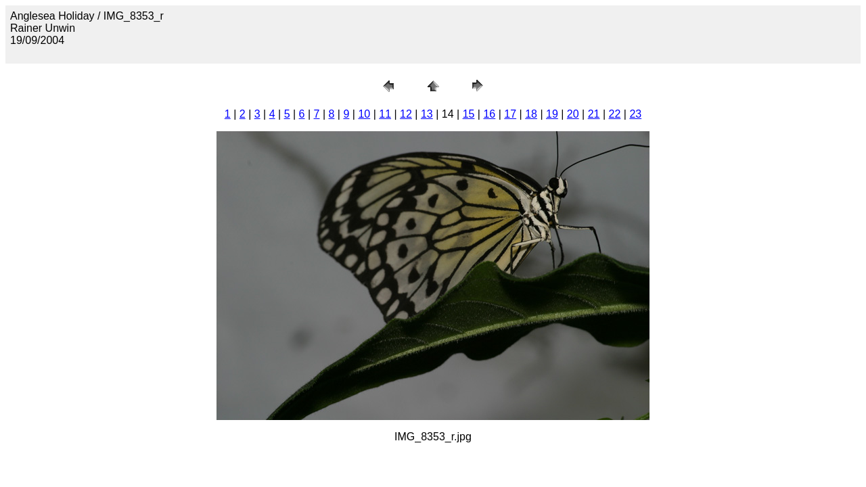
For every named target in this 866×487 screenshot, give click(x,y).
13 (427, 114)
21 (594, 114)
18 (531, 114)
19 (552, 114)
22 (615, 114)
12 (406, 114)
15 (469, 114)
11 (385, 114)
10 (364, 114)
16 (489, 114)
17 (510, 114)
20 (573, 114)
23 (635, 114)
